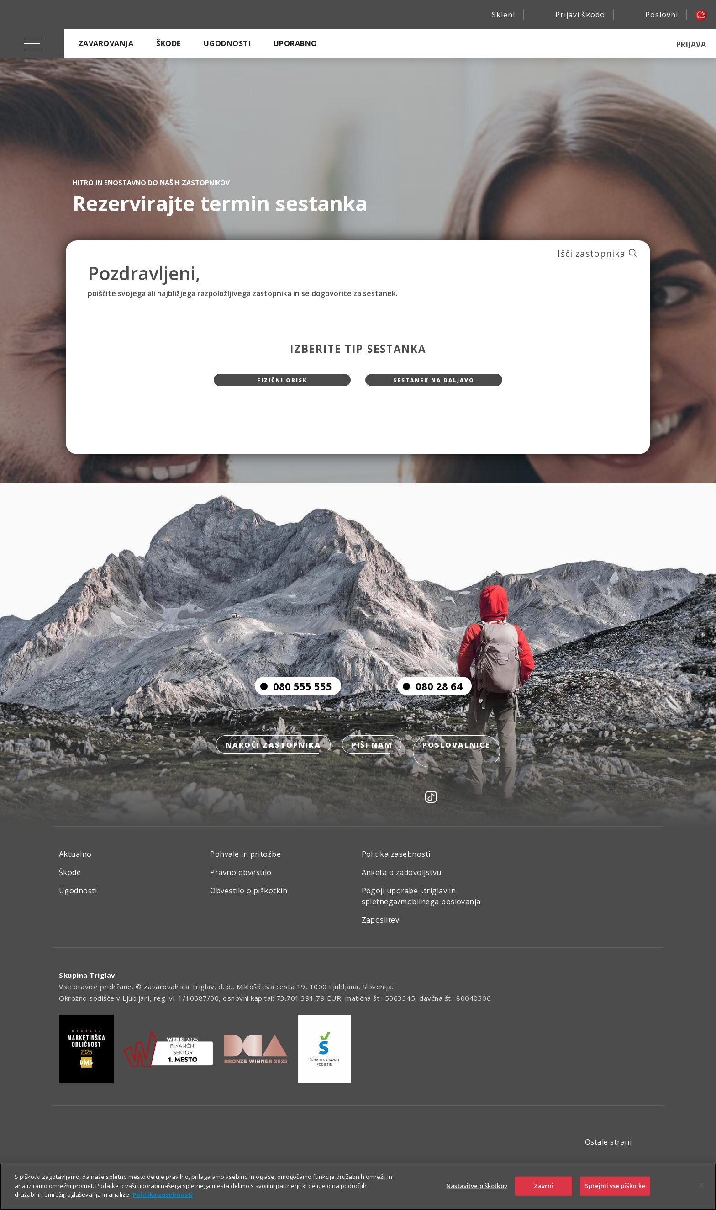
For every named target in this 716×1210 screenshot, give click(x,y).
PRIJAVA (691, 44)
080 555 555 (293, 706)
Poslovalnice (460, 766)
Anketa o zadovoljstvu (402, 882)
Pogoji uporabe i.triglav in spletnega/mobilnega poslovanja (421, 905)
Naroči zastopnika (269, 766)
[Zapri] (701, 1186)
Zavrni (543, 1186)
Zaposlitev (381, 929)
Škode (168, 43)
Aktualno (75, 864)
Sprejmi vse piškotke (615, 1186)
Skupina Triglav (87, 984)
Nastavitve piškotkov (476, 1186)
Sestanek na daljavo (433, 385)
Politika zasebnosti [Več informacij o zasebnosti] (163, 1194)
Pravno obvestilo (241, 882)
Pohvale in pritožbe (245, 864)
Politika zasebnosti (396, 864)
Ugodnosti (227, 43)
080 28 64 (430, 706)
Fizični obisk (282, 385)
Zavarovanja (106, 43)
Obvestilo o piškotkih (248, 900)
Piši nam (372, 766)
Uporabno (295, 43)
